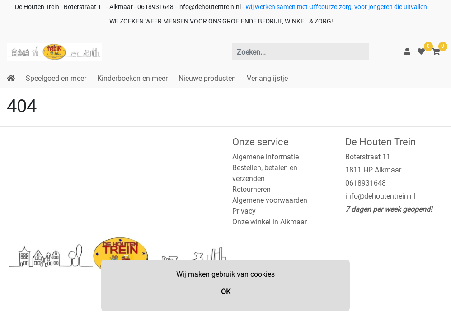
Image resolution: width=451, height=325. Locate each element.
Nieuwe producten (207, 78)
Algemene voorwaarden (269, 200)
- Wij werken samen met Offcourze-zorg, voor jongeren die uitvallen (334, 7)
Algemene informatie (265, 157)
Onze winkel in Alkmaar (269, 222)
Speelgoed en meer (56, 78)
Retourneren (251, 189)
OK (225, 292)
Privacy (244, 211)
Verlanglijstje (267, 78)
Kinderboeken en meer (132, 78)
